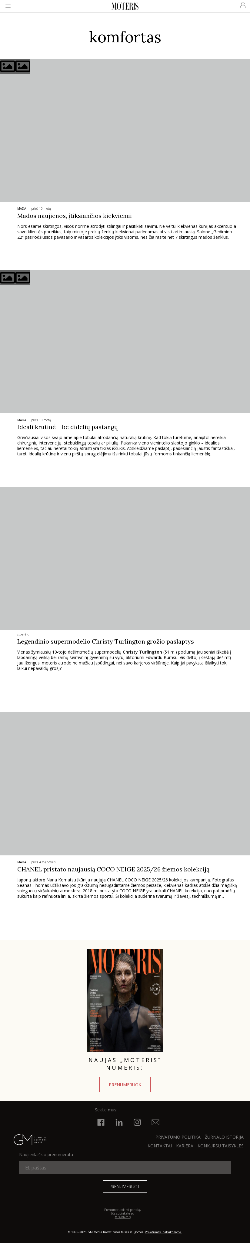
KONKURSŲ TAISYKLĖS (221, 1146)
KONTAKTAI (160, 1146)
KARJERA (184, 1146)
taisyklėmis (123, 1217)
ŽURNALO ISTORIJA (224, 1137)
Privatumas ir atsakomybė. (163, 1232)
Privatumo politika (178, 1137)
